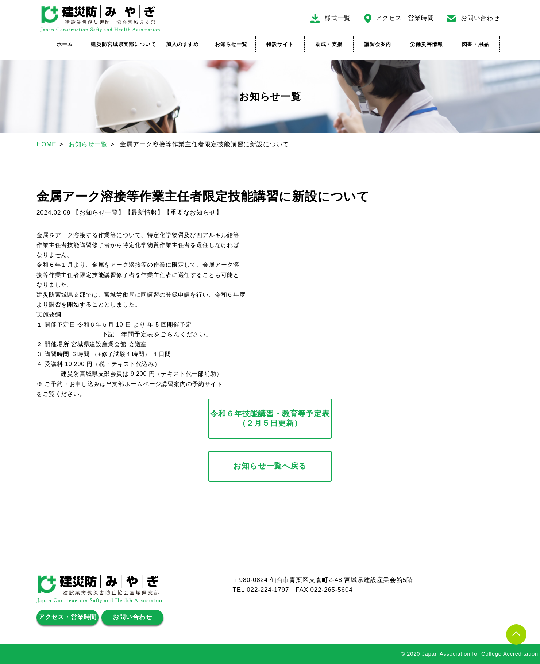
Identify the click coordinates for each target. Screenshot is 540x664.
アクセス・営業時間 (404, 18)
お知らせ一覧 (231, 44)
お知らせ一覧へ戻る (270, 466)
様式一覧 (338, 18)
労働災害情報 (426, 44)
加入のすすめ (182, 44)
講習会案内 (377, 44)
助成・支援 (328, 44)
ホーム (65, 44)
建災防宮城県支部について (123, 44)
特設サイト (279, 44)
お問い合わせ (480, 18)
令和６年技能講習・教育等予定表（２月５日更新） (270, 418)
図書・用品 (475, 44)
